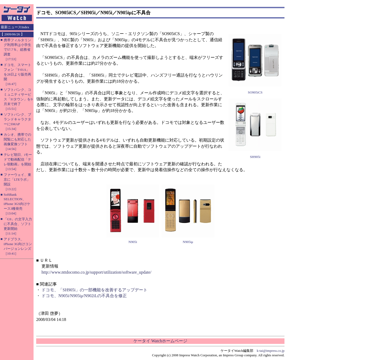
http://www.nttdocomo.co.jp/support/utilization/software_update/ (96, 272)
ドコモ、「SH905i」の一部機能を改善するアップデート (94, 290)
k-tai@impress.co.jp (270, 351)
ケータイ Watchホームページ (160, 341)
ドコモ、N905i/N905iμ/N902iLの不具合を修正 (84, 295)
